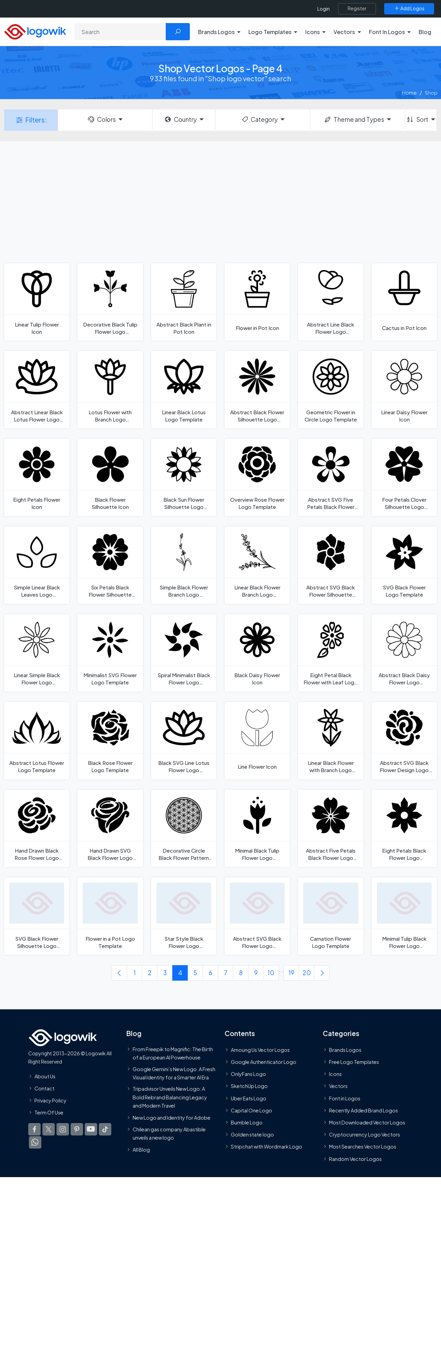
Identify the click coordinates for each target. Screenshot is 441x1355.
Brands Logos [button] (216, 31)
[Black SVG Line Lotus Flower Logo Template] (183, 740)
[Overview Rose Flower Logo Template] (257, 477)
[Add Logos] (409, 8)
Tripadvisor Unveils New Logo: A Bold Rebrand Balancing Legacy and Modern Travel (170, 1097)
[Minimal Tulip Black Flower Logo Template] (404, 916)
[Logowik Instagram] (63, 1129)
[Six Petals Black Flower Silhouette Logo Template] (110, 565)
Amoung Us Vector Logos (260, 1050)
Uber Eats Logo (248, 1098)
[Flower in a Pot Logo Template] (110, 916)
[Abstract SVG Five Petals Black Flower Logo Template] (330, 477)
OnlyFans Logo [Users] (248, 1074)
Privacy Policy (50, 1100)
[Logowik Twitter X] (48, 1129)
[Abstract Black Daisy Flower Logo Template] (404, 653)
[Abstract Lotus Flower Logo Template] (36, 740)
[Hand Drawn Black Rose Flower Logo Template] (36, 828)
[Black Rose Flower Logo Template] (110, 740)
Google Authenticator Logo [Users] (263, 1062)
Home (409, 92)
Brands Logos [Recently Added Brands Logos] (345, 1050)
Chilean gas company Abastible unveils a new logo (169, 1133)
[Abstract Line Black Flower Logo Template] (330, 302)
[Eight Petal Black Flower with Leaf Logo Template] (330, 653)
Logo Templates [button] (269, 31)
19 (291, 973)
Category (259, 119)
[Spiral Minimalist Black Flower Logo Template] (183, 653)
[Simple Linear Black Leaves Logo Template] (36, 565)
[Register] (357, 8)
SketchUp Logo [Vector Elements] (249, 1086)
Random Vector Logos (355, 1159)
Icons (335, 1074)
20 (306, 973)
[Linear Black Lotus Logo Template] (183, 389)
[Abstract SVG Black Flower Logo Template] (257, 916)
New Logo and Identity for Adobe (172, 1118)
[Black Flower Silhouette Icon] (110, 477)
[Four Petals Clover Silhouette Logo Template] (404, 477)
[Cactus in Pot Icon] (404, 302)
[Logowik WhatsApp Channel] (35, 1143)
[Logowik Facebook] (34, 1129)
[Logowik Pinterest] (77, 1129)
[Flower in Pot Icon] (257, 302)
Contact (44, 1088)
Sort (417, 119)
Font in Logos (344, 1098)
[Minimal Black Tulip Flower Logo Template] (257, 828)
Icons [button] (312, 31)
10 (271, 973)
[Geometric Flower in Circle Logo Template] (330, 389)
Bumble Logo (247, 1122)
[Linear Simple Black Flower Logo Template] (36, 653)
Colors (101, 119)
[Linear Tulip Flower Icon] (36, 302)
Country (180, 119)
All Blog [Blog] (141, 1149)
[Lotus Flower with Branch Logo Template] (110, 389)
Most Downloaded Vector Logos (367, 1122)
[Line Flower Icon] (257, 740)
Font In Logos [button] (387, 31)
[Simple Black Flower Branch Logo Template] (183, 565)
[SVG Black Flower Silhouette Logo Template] (36, 916)
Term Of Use (48, 1112)
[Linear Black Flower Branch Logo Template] (257, 565)
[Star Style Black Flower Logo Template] (183, 916)
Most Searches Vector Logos (362, 1147)
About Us (44, 1076)
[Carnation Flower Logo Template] (330, 916)
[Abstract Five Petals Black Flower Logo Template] (330, 828)
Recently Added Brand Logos (363, 1110)
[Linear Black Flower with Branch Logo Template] (330, 740)
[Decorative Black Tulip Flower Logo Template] (110, 302)
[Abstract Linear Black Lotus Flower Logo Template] (36, 389)
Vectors (338, 1086)
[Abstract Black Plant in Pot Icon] (183, 302)
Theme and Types (354, 119)
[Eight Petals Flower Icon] (36, 477)
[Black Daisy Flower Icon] (257, 653)
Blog (425, 31)
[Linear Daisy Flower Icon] (404, 389)
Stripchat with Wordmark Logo (266, 1147)
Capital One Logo (251, 1110)
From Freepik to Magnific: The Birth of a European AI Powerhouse (173, 1053)
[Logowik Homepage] (35, 30)
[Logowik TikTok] (105, 1129)
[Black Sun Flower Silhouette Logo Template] (183, 477)
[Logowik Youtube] (91, 1129)
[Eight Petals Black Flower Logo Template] (404, 828)
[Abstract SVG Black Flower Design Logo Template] (404, 740)
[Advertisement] (220, 201)
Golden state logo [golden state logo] (252, 1134)
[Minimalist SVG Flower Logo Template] (110, 653)
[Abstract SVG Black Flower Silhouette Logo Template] (330, 565)
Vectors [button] (344, 31)
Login (323, 9)
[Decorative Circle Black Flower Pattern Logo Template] (183, 828)
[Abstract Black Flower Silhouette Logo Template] (257, 389)
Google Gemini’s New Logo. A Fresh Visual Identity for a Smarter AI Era (174, 1073)
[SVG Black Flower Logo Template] (404, 565)
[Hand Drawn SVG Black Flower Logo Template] (110, 828)
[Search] (120, 31)
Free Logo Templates (354, 1062)
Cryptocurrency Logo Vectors (364, 1134)
